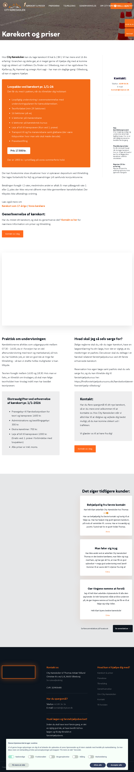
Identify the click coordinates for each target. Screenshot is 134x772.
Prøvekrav (54, 6)
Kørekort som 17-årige (14, 205)
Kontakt (129, 6)
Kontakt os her (69, 219)
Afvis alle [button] (98, 765)
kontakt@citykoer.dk (120, 90)
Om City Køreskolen (110, 6)
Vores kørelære (36, 205)
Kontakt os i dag (12, 234)
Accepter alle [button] (116, 765)
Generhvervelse (87, 6)
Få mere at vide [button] (18, 765)
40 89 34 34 (123, 84)
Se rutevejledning (54, 680)
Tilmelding (69, 6)
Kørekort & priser (35, 6)
